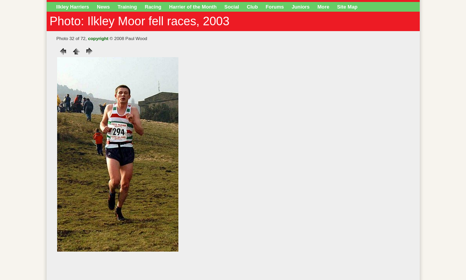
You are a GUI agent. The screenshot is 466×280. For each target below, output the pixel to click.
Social (231, 7)
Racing (153, 7)
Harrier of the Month (192, 7)
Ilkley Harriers (72, 7)
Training (127, 7)
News (103, 7)
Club (252, 7)
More (324, 7)
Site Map (347, 7)
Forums (275, 7)
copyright (98, 38)
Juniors (300, 7)
